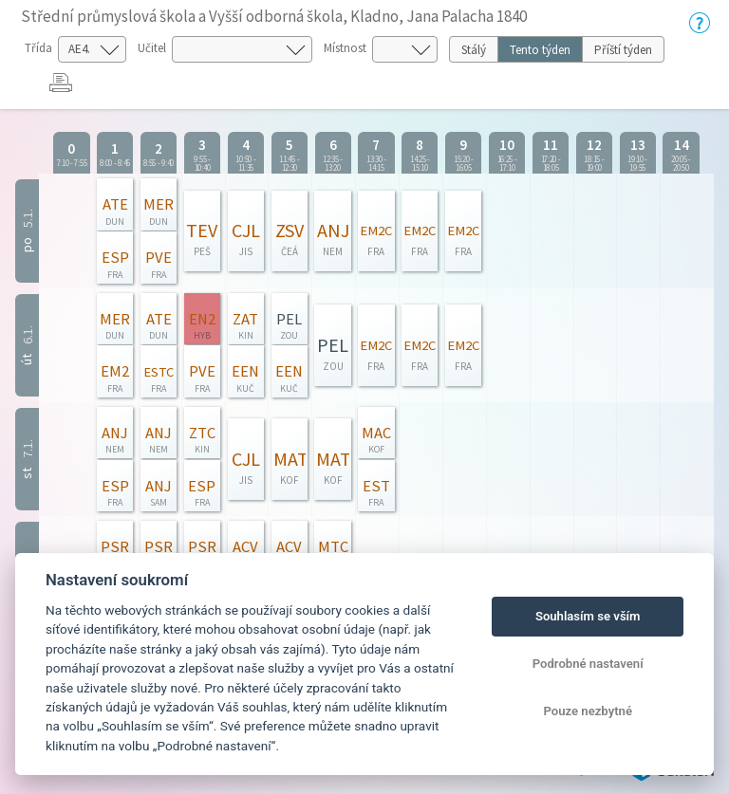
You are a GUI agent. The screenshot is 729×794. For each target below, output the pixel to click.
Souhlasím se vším (588, 616)
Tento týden (540, 50)
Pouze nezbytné (587, 711)
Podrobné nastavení (588, 663)
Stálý (473, 50)
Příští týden (623, 50)
